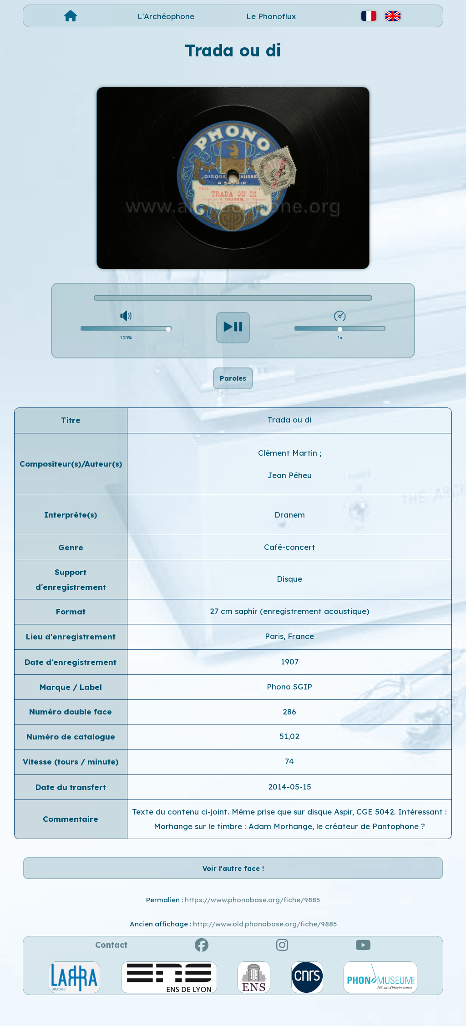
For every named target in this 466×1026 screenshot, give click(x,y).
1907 (290, 674)
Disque (289, 592)
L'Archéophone (165, 16)
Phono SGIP (289, 699)
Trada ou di (289, 433)
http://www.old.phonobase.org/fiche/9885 (265, 950)
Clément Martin (288, 465)
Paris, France (289, 649)
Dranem (289, 528)
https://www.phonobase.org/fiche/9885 (252, 925)
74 (289, 774)
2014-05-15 (289, 799)
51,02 (289, 749)
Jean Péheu (290, 488)
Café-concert (289, 559)
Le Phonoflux (271, 16)
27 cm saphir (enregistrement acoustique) (289, 624)
